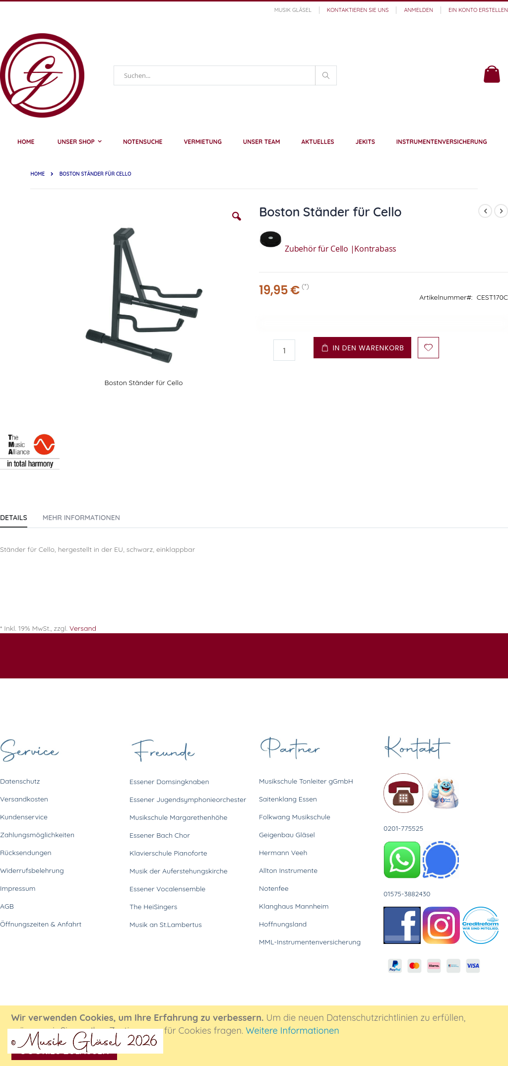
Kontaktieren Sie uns (358, 9)
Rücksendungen (26, 852)
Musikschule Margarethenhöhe (178, 817)
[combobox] (225, 75)
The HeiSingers (153, 906)
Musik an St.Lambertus (165, 924)
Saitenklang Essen (288, 799)
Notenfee (274, 888)
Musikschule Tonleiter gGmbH (306, 781)
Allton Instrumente (288, 870)
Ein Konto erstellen (478, 9)
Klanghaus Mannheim (294, 906)
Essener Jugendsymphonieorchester (187, 799)
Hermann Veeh (283, 852)
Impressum (18, 888)
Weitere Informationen (292, 1030)
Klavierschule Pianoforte (168, 853)
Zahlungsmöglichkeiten (37, 834)
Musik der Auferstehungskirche (178, 870)
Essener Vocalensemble (167, 888)
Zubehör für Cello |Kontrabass (327, 248)
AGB (7, 906)
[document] (255, 1035)
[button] (236, 224)
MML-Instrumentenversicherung (310, 941)
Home (37, 174)
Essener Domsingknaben (169, 781)
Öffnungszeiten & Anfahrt (40, 924)
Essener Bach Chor (159, 835)
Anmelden (418, 9)
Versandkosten (24, 799)
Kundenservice (24, 816)
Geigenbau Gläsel (287, 834)
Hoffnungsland (283, 924)
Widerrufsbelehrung (32, 870)
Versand (82, 628)
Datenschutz (20, 781)
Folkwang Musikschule (294, 816)
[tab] (21, 516)
